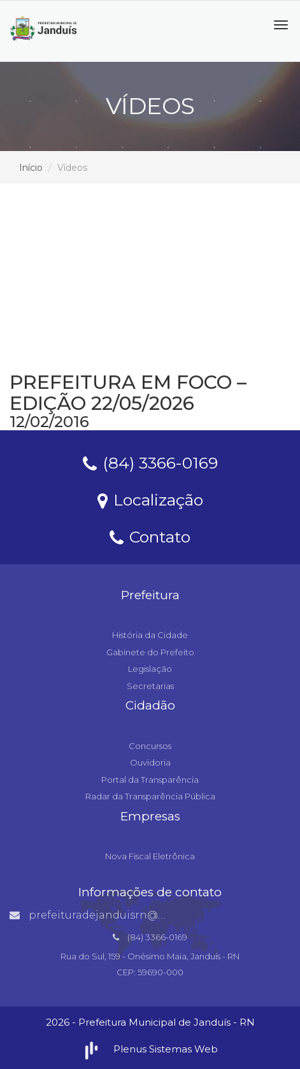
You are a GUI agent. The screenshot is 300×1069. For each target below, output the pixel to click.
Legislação (150, 669)
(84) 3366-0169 (150, 462)
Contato (150, 536)
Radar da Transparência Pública (150, 796)
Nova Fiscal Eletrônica (150, 856)
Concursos (150, 746)
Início (31, 167)
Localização (150, 499)
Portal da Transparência (150, 779)
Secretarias (150, 686)
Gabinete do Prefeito (150, 652)
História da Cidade (150, 635)
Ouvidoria (150, 762)
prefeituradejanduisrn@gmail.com (112, 915)
